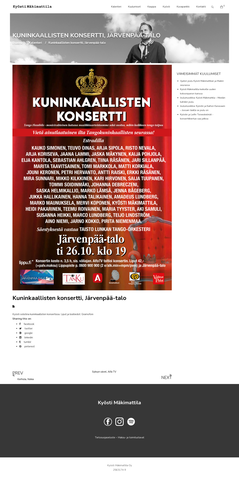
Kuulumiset (134, 6)
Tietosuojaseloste (105, 437)
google (26, 333)
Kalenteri (116, 6)
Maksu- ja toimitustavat (131, 437)
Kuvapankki (183, 6)
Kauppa (151, 6)
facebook (26, 324)
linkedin (26, 337)
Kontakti (201, 6)
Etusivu (17, 43)
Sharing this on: (22, 318)
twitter (26, 328)
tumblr (25, 342)
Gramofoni (87, 314)
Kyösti (166, 6)
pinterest (27, 346)
